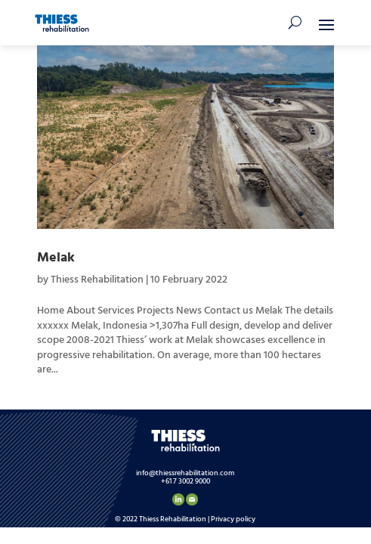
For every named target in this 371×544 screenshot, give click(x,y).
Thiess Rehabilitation (97, 280)
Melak (56, 258)
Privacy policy (233, 519)
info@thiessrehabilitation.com (185, 473)
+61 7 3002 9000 (185, 481)
